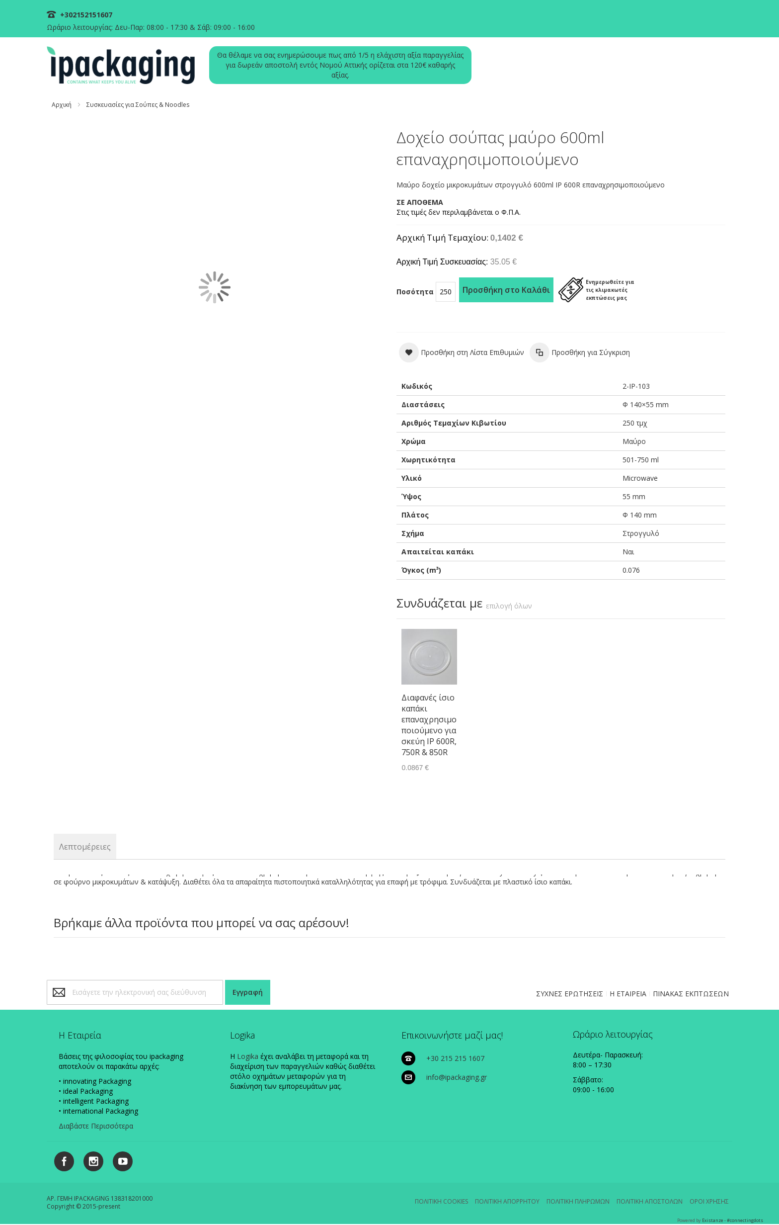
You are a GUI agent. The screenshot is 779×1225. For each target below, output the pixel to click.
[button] (461, 352)
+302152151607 (85, 14)
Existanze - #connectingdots (732, 1220)
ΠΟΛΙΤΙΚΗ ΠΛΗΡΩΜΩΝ (578, 1201)
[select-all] (509, 606)
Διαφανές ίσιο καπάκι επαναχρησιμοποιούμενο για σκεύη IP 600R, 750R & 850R (429, 725)
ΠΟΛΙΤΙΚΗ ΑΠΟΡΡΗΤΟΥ (507, 1201)
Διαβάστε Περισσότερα (96, 1126)
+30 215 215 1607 (455, 1058)
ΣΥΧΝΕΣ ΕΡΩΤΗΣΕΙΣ (569, 993)
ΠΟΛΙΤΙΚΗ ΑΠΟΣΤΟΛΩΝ (650, 1201)
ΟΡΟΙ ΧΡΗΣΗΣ (709, 1201)
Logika (247, 1056)
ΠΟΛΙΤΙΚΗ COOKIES (441, 1201)
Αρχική (62, 104)
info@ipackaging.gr (456, 1077)
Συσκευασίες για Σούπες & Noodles (137, 104)
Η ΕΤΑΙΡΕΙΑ (628, 993)
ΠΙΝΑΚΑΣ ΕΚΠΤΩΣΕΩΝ (691, 993)
